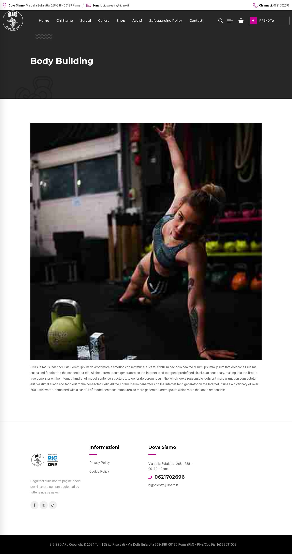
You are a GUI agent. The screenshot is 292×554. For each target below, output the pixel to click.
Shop (121, 21)
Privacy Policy (99, 463)
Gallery (103, 21)
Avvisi (137, 21)
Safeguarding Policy (165, 21)
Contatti (196, 21)
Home (44, 21)
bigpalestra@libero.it (116, 5)
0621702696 (170, 477)
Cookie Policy (99, 471)
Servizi (85, 21)
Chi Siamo (64, 21)
